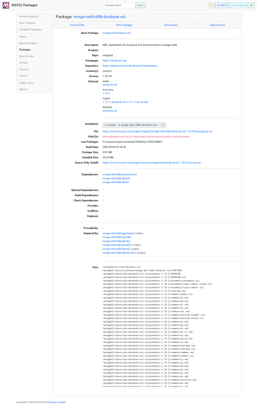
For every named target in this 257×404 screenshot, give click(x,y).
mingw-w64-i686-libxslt (116, 182)
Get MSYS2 (222, 5)
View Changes (124, 25)
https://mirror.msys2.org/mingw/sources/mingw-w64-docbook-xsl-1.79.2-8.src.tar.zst (152, 162)
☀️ (211, 5)
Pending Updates (29, 16)
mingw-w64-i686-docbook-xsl (99, 16)
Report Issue (217, 25)
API (251, 5)
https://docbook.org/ (115, 60)
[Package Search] (120, 5)
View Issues (171, 25)
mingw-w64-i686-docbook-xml (120, 174)
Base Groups (26, 56)
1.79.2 (106, 93)
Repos (23, 36)
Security (24, 69)
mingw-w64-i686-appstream (118, 233)
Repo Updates (27, 22)
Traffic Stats (26, 83)
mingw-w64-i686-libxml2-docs (120, 252)
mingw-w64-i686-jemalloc (117, 245)
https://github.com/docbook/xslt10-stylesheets (130, 65)
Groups (23, 62)
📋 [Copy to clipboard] (163, 125)
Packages (25, 49)
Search (140, 5)
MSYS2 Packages (20, 5)
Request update (57, 402)
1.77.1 (106, 102)
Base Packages (28, 43)
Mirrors (23, 89)
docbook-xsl (110, 84)
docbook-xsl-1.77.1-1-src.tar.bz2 (130, 102)
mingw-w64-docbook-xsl (117, 33)
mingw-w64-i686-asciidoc (117, 237)
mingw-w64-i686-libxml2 (116, 178)
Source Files (77, 25)
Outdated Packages (30, 29)
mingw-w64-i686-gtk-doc (117, 241)
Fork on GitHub (238, 5)
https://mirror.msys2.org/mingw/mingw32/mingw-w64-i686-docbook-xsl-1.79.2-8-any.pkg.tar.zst (157, 131)
